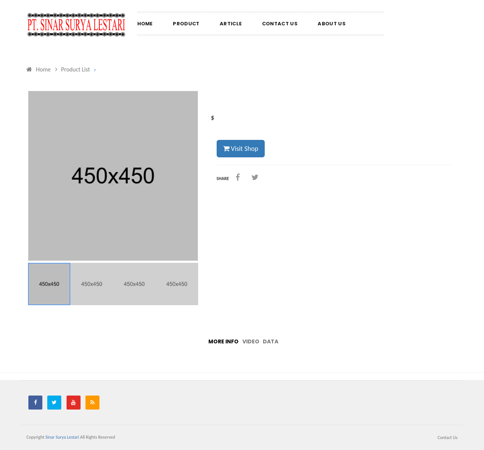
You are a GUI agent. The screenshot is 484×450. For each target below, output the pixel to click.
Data (270, 341)
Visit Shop (240, 148)
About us (332, 23)
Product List (72, 69)
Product (186, 23)
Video (250, 341)
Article (231, 23)
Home (145, 23)
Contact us (280, 23)
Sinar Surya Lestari (62, 437)
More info (223, 341)
